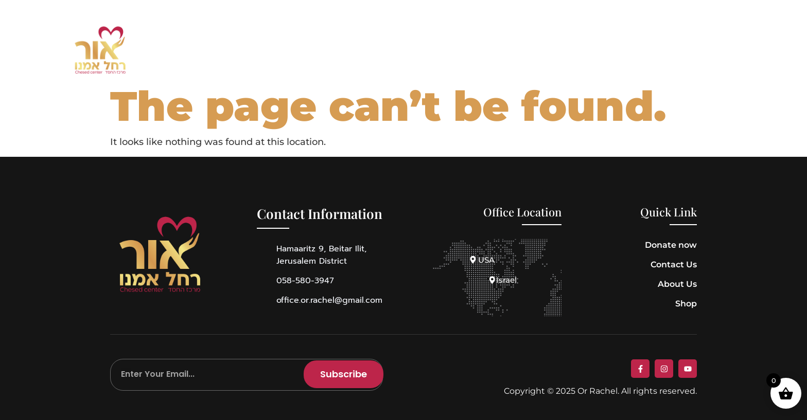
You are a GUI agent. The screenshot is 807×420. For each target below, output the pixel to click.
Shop (423, 50)
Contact (541, 50)
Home (193, 50)
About (244, 50)
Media (479, 50)
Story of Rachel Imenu (335, 50)
